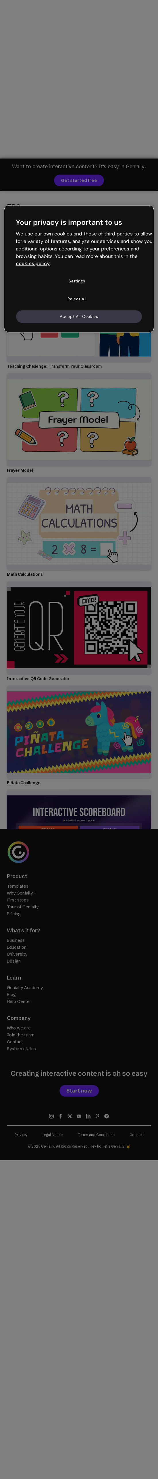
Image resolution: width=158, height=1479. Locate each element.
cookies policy (33, 263)
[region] (79, 268)
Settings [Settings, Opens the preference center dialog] (77, 281)
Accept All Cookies (79, 316)
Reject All (77, 298)
